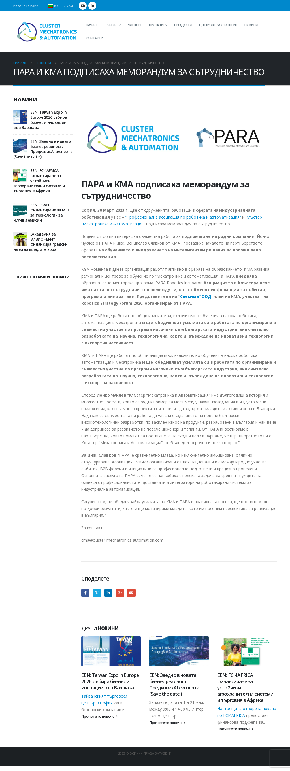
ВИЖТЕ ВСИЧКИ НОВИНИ (42, 276)
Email (131, 593)
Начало (92, 24)
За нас (111, 24)
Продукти (183, 24)
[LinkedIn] (92, 6)
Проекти (156, 24)
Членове (135, 24)
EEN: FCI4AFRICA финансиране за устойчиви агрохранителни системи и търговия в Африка (39, 181)
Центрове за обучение (218, 24)
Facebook (85, 593)
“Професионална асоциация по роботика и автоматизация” (183, 217)
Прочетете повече (99, 716)
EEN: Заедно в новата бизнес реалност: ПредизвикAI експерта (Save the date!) (174, 684)
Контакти (94, 38)
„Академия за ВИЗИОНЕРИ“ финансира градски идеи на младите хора (40, 241)
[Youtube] (83, 6)
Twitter (97, 593)
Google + (120, 593)
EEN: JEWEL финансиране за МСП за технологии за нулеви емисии (41, 212)
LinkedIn (108, 593)
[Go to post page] (111, 651)
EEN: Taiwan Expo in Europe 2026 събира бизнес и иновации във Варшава (110, 681)
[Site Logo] (47, 32)
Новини (251, 24)
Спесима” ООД (195, 296)
